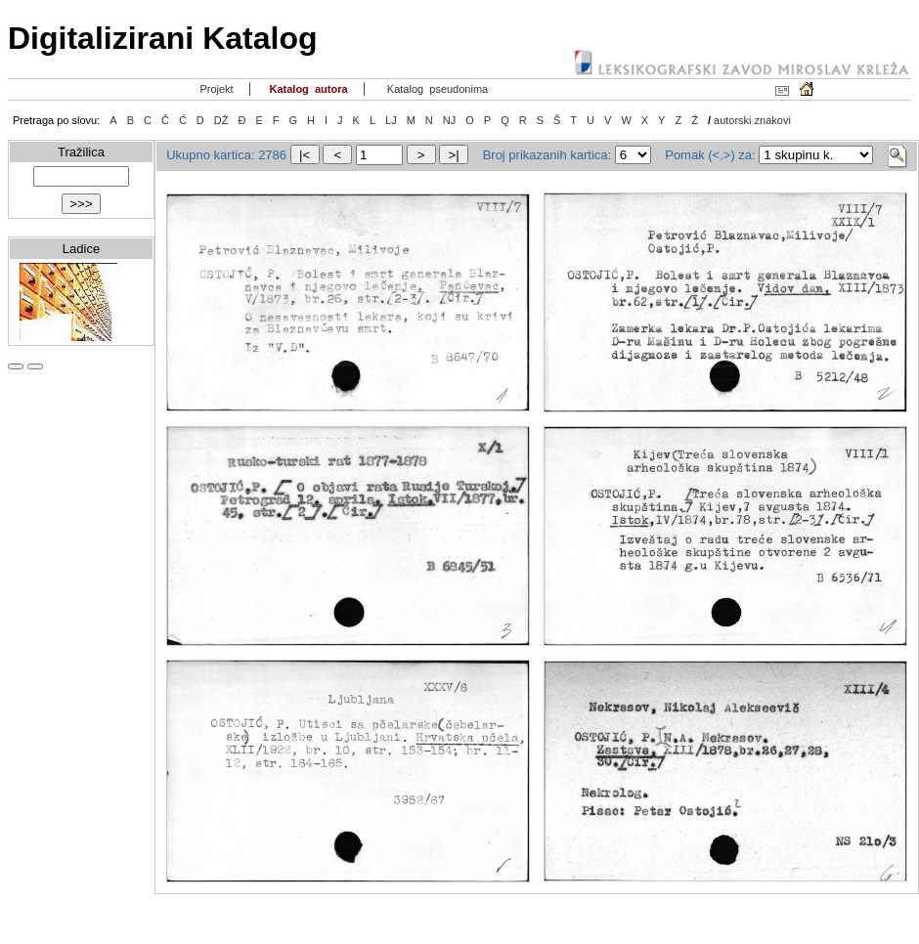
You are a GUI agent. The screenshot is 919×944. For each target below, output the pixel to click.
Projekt (215, 89)
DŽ (221, 120)
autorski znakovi (752, 120)
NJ (449, 120)
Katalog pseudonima (436, 89)
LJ (391, 120)
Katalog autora (306, 89)
